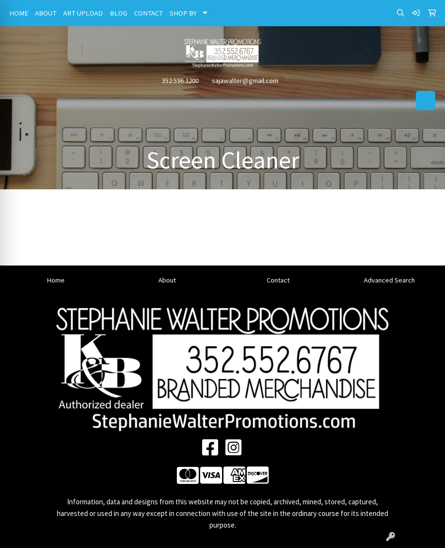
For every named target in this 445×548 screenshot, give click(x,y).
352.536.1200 (180, 80)
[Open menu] (425, 100)
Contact (278, 280)
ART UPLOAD (83, 13)
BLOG (118, 13)
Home (56, 280)
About (167, 280)
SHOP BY (183, 13)
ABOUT (45, 13)
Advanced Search (389, 280)
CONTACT (148, 13)
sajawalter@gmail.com (245, 80)
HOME (18, 13)
